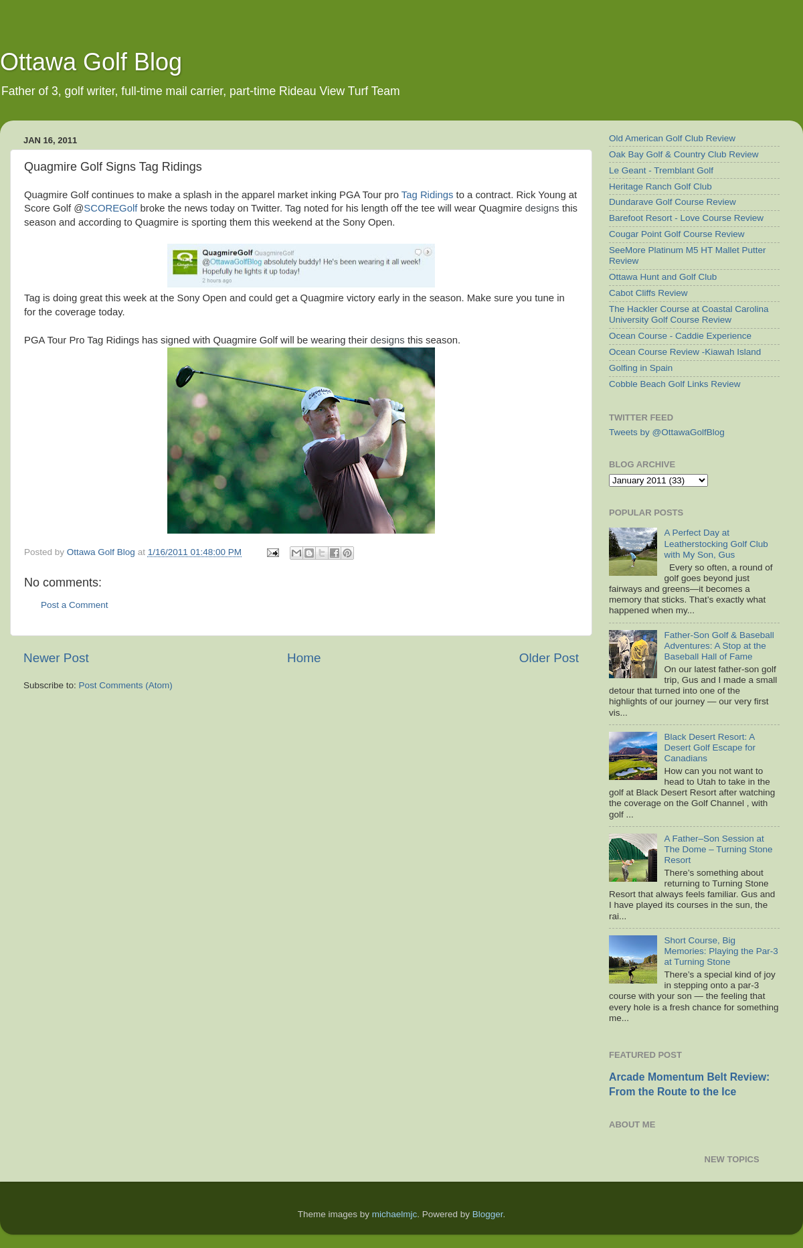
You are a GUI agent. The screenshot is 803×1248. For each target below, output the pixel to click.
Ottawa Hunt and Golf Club (663, 277)
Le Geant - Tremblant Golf (661, 170)
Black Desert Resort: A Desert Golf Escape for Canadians (709, 747)
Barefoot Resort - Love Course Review (686, 218)
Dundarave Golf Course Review (672, 202)
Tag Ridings (428, 194)
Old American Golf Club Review (672, 138)
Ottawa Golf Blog (91, 62)
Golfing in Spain (641, 368)
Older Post (549, 658)
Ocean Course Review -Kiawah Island (685, 352)
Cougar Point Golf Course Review (677, 234)
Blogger (487, 1214)
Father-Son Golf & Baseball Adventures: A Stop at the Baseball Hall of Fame (719, 645)
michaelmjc (395, 1214)
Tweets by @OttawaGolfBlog (667, 432)
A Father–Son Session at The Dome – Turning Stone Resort (718, 849)
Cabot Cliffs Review (648, 293)
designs (542, 208)
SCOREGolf (110, 208)
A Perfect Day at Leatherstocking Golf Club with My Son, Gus (716, 543)
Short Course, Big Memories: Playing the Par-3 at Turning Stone (721, 951)
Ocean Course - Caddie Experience (680, 336)
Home (304, 658)
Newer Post (56, 658)
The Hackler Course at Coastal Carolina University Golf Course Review (689, 314)
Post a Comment (74, 605)
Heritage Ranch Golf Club (660, 186)
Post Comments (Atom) (126, 685)
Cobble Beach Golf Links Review (675, 384)
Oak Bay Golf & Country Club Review (684, 154)
